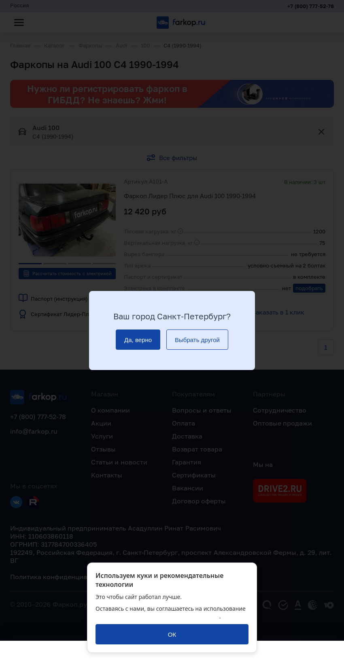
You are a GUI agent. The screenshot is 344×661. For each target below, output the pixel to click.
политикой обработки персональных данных (157, 616)
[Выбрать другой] (197, 339)
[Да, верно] (138, 339)
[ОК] (172, 634)
